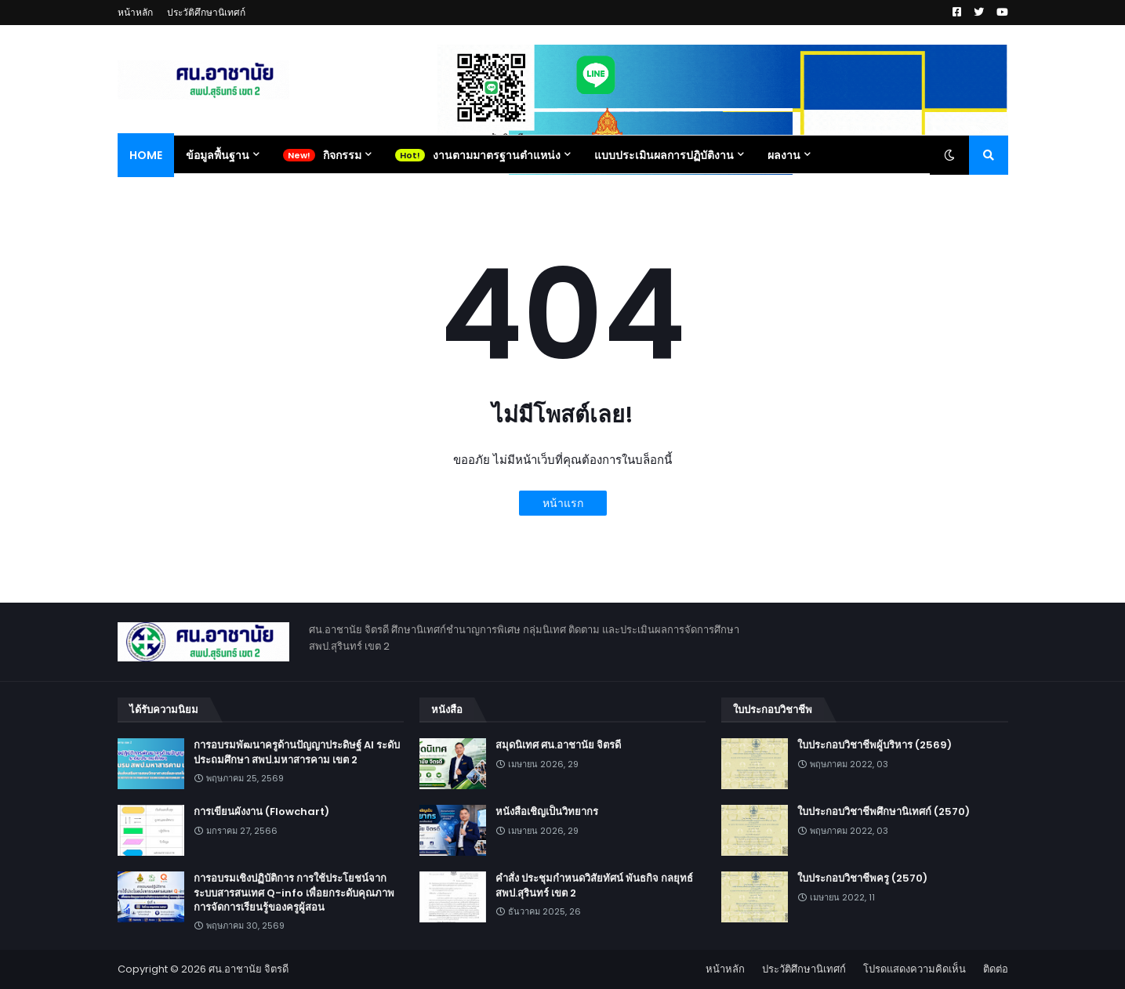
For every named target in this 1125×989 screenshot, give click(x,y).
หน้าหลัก (135, 12)
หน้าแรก (563, 503)
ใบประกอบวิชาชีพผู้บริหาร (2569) (874, 745)
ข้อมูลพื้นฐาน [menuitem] (217, 155)
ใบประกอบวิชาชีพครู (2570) (862, 878)
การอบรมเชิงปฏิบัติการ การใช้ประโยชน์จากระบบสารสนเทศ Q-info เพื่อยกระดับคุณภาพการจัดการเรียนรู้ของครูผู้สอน (294, 892)
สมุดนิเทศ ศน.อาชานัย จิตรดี (558, 745)
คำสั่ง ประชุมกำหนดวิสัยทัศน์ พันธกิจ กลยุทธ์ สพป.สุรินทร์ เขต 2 (594, 885)
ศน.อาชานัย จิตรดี (249, 969)
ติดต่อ (995, 969)
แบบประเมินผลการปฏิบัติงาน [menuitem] (664, 155)
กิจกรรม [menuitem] (342, 155)
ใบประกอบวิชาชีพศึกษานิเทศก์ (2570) (883, 812)
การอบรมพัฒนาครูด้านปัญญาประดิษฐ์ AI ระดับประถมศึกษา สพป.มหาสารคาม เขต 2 (297, 752)
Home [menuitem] (145, 155)
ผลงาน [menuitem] (784, 155)
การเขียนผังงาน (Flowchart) (261, 812)
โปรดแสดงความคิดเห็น (914, 969)
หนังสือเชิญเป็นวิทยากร (546, 812)
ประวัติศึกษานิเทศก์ (206, 12)
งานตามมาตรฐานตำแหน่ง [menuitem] (497, 155)
